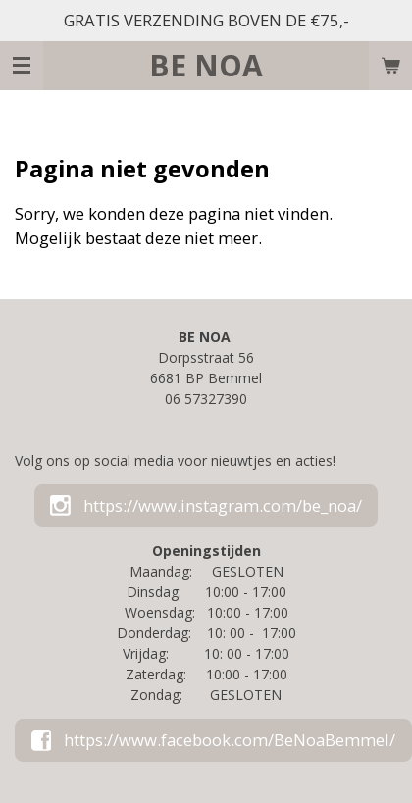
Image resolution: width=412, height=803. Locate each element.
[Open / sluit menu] (21, 65)
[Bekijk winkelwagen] (390, 65)
